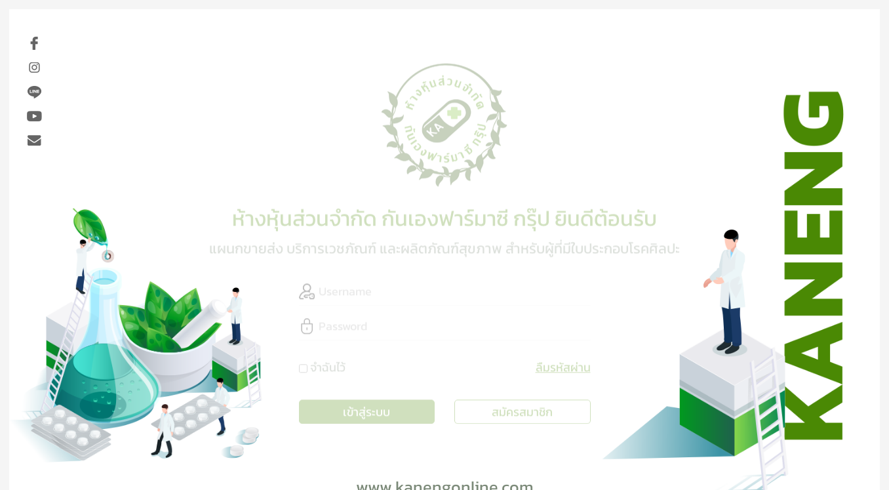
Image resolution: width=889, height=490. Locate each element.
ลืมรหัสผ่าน (563, 364)
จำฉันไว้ (328, 364)
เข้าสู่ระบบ (366, 408)
